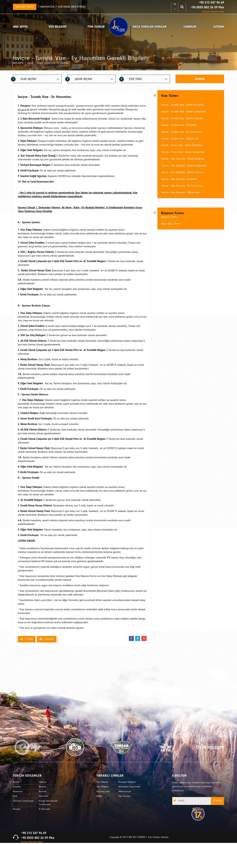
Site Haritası (124, 796)
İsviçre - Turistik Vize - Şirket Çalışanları (183, 111)
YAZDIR (27, 639)
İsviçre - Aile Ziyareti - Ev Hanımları (181, 185)
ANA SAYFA (20, 26)
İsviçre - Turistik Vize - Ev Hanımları (181, 131)
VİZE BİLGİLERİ (57, 26)
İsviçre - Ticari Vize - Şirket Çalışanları (183, 152)
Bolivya (42, 786)
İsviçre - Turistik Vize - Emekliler (179, 125)
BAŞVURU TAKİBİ (25, 6)
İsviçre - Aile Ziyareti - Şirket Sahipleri (183, 158)
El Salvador (44, 809)
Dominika (44, 796)
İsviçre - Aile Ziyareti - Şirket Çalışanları (184, 165)
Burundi (42, 791)
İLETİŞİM (218, 26)
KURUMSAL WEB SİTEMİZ (72, 6)
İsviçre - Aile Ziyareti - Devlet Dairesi (182, 172)
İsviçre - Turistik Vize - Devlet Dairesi (182, 118)
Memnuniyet (124, 791)
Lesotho (17, 786)
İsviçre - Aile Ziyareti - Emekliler (179, 179)
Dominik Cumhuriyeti (23, 801)
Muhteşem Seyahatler (129, 786)
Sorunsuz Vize (103, 791)
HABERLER (189, 26)
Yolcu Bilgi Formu (171, 223)
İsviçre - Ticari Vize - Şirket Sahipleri (182, 145)
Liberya (42, 782)
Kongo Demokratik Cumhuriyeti (48, 803)
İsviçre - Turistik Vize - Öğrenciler (180, 138)
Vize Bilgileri (102, 786)
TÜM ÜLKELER (96, 26)
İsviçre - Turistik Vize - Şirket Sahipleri (182, 104)
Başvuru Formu (169, 217)
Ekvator (16, 809)
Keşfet (99, 796)
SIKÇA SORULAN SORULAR (149, 26)
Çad (15, 796)
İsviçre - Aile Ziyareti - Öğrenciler (180, 192)
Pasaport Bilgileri (127, 782)
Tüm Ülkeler (102, 782)
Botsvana (17, 791)
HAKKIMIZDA (47, 6)
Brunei (16, 782)
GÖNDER (47, 639)
